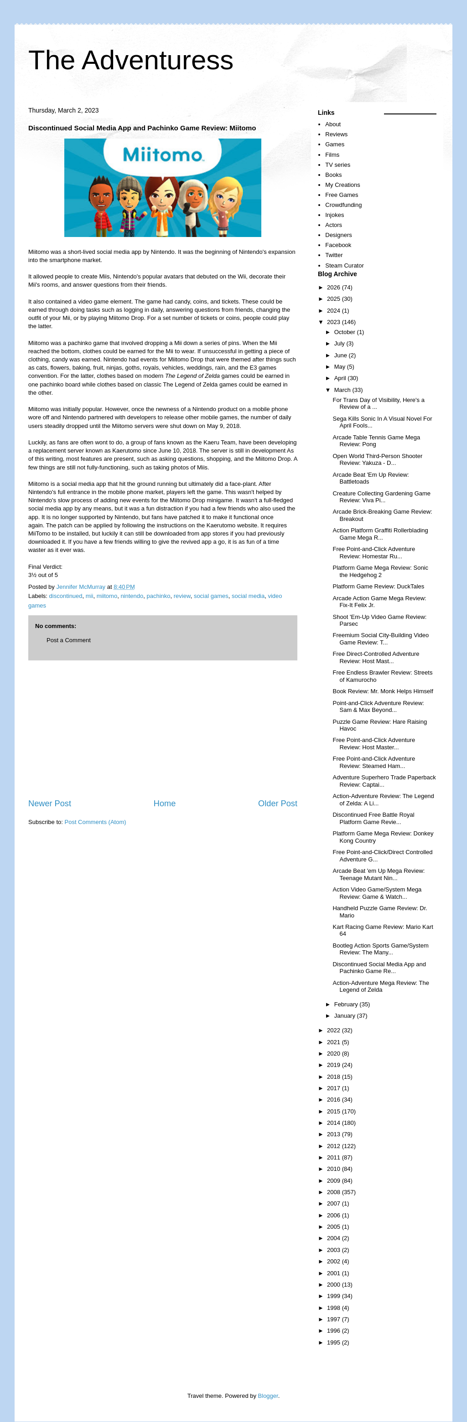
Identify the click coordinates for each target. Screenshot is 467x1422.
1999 (334, 1296)
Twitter (333, 255)
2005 (334, 1226)
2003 (334, 1250)
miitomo (107, 595)
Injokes (334, 214)
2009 (334, 1180)
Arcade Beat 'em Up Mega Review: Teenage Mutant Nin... (378, 874)
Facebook (338, 245)
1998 (334, 1307)
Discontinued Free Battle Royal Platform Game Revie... (373, 818)
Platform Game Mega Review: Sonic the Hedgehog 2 (380, 571)
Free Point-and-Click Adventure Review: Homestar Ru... (373, 553)
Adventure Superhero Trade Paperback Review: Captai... (384, 781)
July (340, 343)
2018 (334, 1076)
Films (332, 154)
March (343, 389)
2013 (334, 1134)
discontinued (66, 595)
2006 (334, 1215)
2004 (334, 1238)
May (340, 366)
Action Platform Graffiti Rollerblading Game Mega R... (380, 534)
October (345, 332)
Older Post (277, 803)
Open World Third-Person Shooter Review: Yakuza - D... (377, 460)
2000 (334, 1284)
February (347, 1004)
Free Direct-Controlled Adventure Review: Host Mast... (375, 657)
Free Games (341, 194)
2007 (334, 1203)
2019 (334, 1064)
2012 (334, 1146)
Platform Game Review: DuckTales (378, 586)
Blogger (268, 1395)
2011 (334, 1157)
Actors (333, 225)
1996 (334, 1330)
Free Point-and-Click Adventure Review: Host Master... (373, 744)
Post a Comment (69, 640)
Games (334, 144)
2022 (334, 1030)
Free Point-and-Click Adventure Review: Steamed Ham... (373, 762)
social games (211, 595)
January (345, 1015)
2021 (334, 1042)
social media (248, 595)
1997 (334, 1319)
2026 (334, 287)
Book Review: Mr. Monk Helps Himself (382, 691)
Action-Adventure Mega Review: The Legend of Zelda (380, 986)
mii (89, 595)
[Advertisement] (162, 729)
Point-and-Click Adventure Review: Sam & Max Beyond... (378, 707)
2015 (334, 1111)
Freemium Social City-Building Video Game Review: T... (380, 639)
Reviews (336, 134)
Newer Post (49, 803)
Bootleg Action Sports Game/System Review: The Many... (380, 949)
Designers (338, 235)
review (182, 595)
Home (165, 803)
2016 (334, 1099)
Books (333, 174)
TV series (337, 164)
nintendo (131, 595)
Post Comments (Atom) (95, 822)
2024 (334, 310)
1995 (334, 1342)
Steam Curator (344, 265)
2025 (334, 298)
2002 (334, 1261)
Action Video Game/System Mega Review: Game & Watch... (376, 893)
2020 (334, 1053)
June (341, 355)
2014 (334, 1122)
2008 (334, 1192)
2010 (334, 1168)
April (341, 378)
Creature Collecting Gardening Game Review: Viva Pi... (381, 497)
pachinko (159, 595)
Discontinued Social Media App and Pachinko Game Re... (379, 968)
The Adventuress (131, 60)
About (333, 124)
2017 (334, 1088)
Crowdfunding (343, 204)
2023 (334, 322)
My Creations (342, 184)
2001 (334, 1273)
